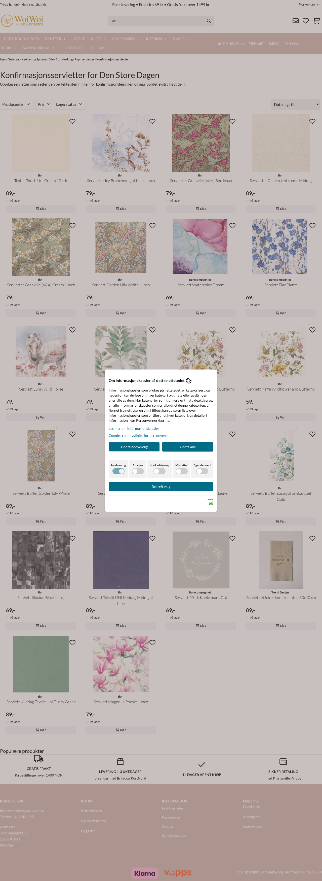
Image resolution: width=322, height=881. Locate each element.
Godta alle (188, 446)
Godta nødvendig (134, 446)
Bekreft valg (161, 486)
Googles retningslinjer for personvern (138, 435)
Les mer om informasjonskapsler (134, 428)
